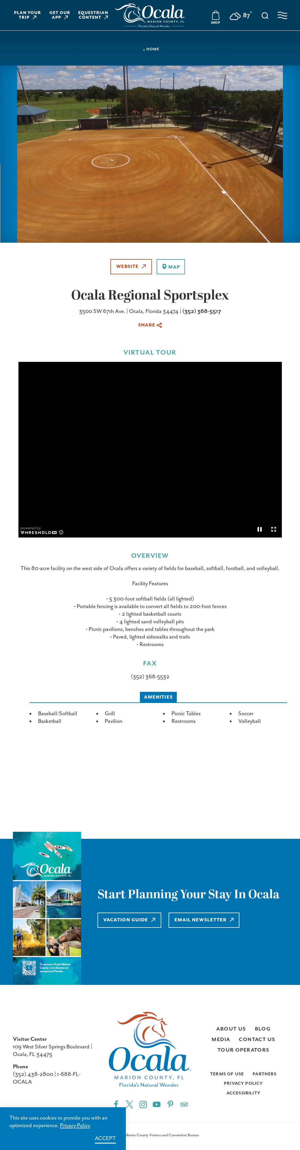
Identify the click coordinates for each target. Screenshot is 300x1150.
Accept (105, 1138)
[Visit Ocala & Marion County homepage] (150, 15)
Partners (265, 1074)
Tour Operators (243, 1050)
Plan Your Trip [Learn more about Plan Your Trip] (27, 15)
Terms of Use (227, 1074)
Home (151, 49)
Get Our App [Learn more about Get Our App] (59, 15)
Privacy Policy (243, 1083)
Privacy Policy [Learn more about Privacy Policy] (75, 1125)
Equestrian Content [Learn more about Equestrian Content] (93, 15)
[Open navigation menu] (282, 15)
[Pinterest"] (170, 1104)
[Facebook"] (116, 1104)
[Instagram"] (143, 1104)
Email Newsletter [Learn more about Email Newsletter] (205, 920)
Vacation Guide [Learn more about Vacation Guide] (129, 920)
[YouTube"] (157, 1104)
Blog (263, 1029)
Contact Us (257, 1040)
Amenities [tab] (158, 697)
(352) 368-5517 (201, 311)
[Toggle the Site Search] (265, 15)
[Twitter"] (129, 1104)
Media (221, 1040)
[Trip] (184, 1104)
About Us (231, 1029)
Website (131, 266)
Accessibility (243, 1093)
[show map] (171, 266)
